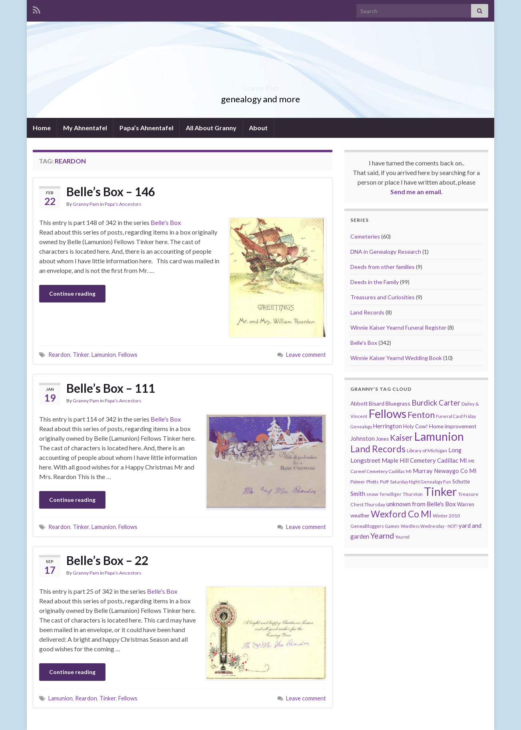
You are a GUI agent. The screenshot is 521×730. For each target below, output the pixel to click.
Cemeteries (365, 236)
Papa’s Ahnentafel (146, 127)
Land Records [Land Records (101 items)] (378, 448)
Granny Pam (260, 85)
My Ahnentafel (85, 127)
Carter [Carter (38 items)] (449, 402)
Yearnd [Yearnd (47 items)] (382, 535)
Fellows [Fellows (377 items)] (387, 413)
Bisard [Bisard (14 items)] (376, 403)
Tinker (81, 354)
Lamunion (103, 354)
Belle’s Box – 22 (107, 560)
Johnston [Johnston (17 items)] (362, 438)
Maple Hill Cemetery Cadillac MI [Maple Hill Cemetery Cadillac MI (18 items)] (424, 460)
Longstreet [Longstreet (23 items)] (365, 460)
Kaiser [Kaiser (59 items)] (401, 437)
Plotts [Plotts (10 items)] (372, 482)
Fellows (127, 354)
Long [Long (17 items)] (454, 450)
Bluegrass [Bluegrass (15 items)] (398, 403)
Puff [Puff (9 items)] (384, 482)
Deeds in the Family (374, 281)
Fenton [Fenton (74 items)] (421, 415)
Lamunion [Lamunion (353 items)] (439, 436)
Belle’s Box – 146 (110, 191)
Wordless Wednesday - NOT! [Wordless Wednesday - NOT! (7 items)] (429, 526)
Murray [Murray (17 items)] (423, 470)
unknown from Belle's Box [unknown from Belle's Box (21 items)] (421, 503)
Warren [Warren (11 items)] (465, 504)
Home (42, 127)
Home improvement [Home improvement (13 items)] (452, 426)
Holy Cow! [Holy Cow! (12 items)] (415, 426)
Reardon (59, 354)
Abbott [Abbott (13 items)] (359, 403)
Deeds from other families (382, 266)
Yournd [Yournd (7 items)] (402, 536)
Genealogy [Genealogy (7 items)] (361, 426)
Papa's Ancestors (123, 204)
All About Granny (211, 127)
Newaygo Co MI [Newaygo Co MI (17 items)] (455, 470)
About (258, 127)
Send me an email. (416, 191)
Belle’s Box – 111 (110, 388)
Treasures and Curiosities (382, 297)
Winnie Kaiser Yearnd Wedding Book (396, 357)
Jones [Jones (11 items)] (382, 439)
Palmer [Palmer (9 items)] (357, 482)
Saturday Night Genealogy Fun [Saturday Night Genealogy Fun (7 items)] (420, 481)
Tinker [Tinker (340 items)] (440, 491)
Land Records (367, 312)
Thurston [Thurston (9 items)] (413, 494)
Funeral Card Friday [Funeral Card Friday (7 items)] (456, 416)
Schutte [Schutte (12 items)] (461, 481)
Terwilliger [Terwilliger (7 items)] (390, 494)
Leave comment (306, 354)
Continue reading (72, 293)
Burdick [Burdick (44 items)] (424, 402)
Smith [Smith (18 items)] (357, 493)
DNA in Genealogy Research (385, 251)
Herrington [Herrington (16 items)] (387, 426)
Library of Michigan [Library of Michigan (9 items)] (427, 451)
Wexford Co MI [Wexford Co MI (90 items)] (401, 514)
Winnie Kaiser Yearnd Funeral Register (398, 327)
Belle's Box (166, 222)
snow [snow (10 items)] (372, 494)
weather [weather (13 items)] (360, 515)
